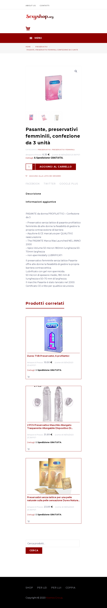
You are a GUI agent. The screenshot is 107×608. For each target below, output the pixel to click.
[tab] (53, 194)
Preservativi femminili (63, 150)
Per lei (42, 587)
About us (31, 5)
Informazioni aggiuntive (41, 202)
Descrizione (33, 193)
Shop (29, 587)
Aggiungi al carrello (56, 166)
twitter (50, 183)
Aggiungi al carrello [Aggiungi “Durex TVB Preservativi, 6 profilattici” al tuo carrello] (28, 376)
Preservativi (41, 47)
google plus (68, 183)
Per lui (56, 587)
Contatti (44, 5)
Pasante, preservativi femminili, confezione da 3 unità (52, 50)
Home (28, 47)
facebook (33, 183)
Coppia (70, 587)
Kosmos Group (54, 597)
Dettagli (29, 158)
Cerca (34, 550)
